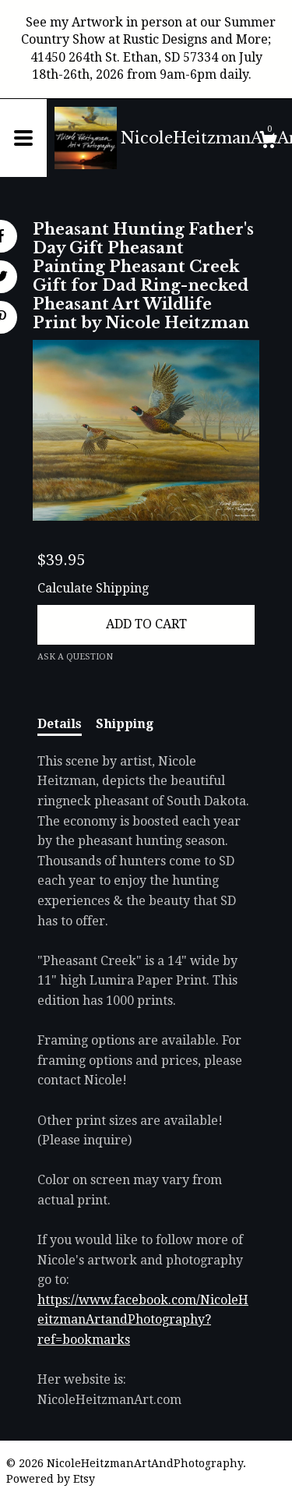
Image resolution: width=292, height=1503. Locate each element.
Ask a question (75, 657)
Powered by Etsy (50, 1479)
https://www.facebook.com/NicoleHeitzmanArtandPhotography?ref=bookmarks (142, 1320)
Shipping (124, 723)
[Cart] (267, 142)
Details (59, 723)
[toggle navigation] (23, 138)
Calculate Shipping (93, 588)
